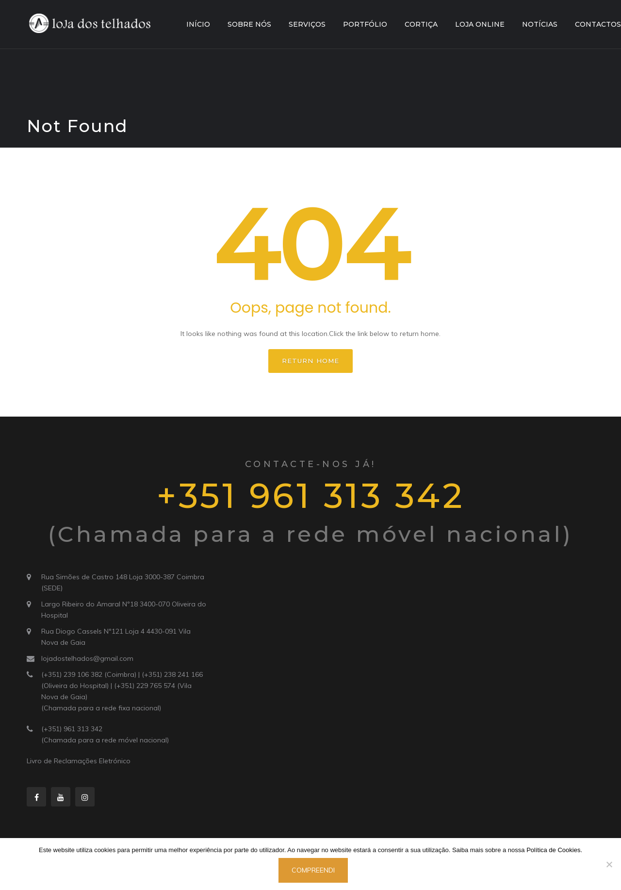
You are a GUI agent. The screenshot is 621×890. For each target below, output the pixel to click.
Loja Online (480, 24)
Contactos (598, 24)
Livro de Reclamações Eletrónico (79, 760)
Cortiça (421, 24)
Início (198, 24)
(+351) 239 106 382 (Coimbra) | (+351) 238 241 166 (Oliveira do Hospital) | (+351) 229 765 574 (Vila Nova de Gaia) (122, 685)
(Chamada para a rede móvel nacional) (105, 740)
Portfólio (365, 24)
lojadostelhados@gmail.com (87, 658)
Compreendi (313, 870)
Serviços (307, 24)
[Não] (609, 864)
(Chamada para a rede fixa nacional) (101, 708)
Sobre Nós (249, 24)
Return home (310, 361)
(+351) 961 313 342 (71, 728)
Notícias (539, 24)
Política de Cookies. (554, 850)
